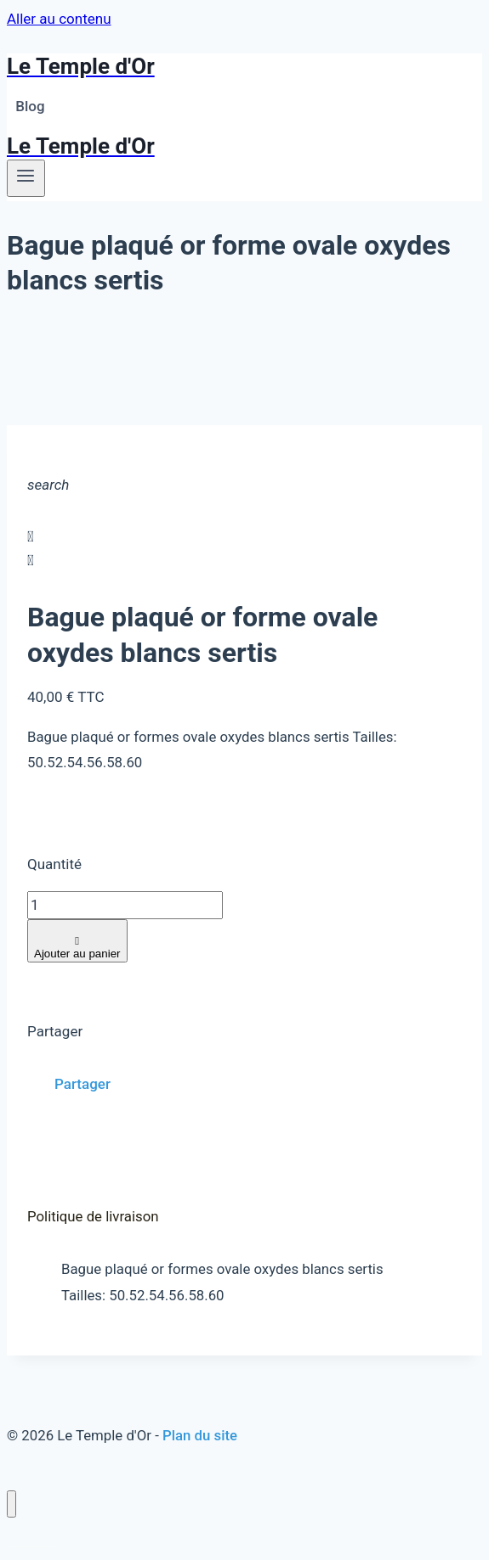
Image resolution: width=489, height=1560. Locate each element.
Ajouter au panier (77, 947)
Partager (82, 1083)
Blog (29, 106)
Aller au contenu (59, 18)
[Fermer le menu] (11, 1504)
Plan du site (199, 1435)
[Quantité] (125, 905)
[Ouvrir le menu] (26, 178)
